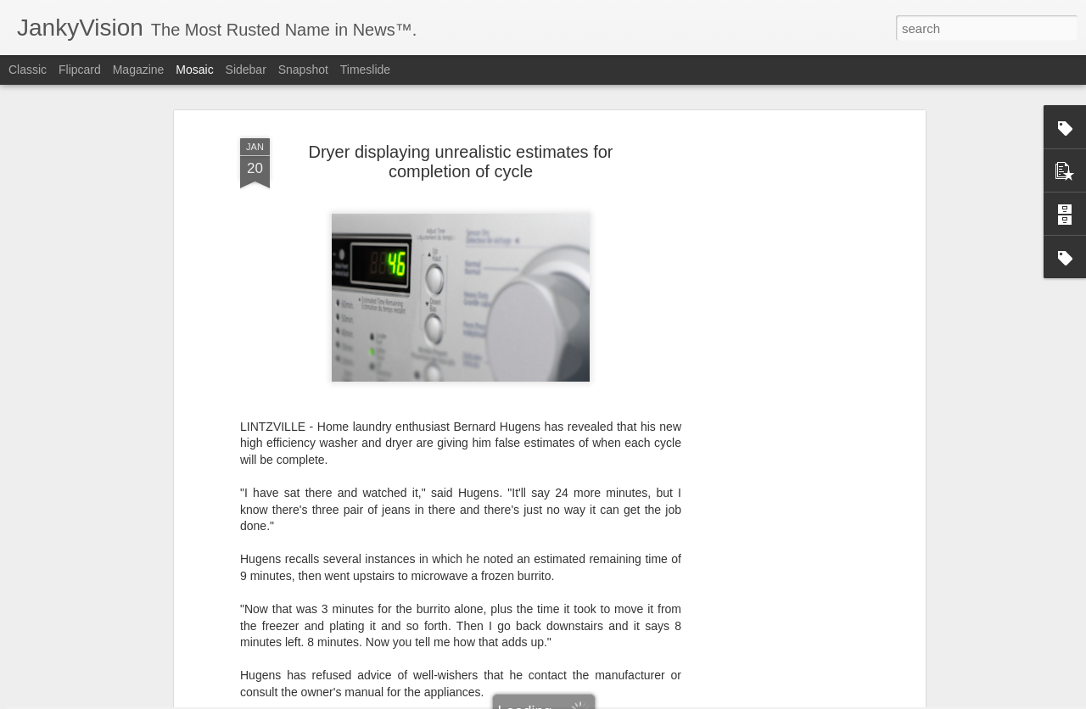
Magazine (139, 69)
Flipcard (80, 69)
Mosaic (194, 69)
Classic (27, 69)
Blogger (596, 700)
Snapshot (303, 69)
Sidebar (246, 69)
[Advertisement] (774, 350)
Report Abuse (646, 700)
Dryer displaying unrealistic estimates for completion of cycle (460, 115)
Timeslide (365, 69)
